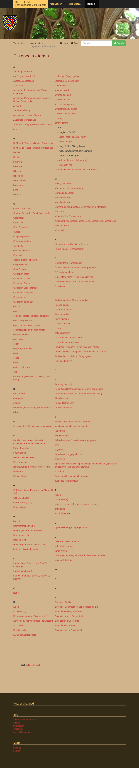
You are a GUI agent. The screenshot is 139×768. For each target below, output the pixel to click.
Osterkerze (60, 286)
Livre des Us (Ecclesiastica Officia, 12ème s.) (77, 169)
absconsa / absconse (23, 81)
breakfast (17, 194)
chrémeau (18, 246)
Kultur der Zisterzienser (24, 635)
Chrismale (18, 255)
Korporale (18, 625)
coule (16, 353)
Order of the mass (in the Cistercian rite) (74, 277)
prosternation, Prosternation (68, 337)
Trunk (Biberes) (62, 513)
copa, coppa (19, 339)
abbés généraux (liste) (24, 76)
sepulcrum (60, 459)
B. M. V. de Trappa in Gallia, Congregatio (33, 148)
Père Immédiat (62, 314)
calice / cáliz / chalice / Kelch (72, 137)
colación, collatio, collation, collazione (31, 316)
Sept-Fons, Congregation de (68, 454)
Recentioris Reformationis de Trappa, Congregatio (79, 389)
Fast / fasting (19, 453)
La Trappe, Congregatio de (68, 76)
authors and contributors (25, 719)
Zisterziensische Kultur (66, 625)
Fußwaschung (20, 476)
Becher (16, 157)
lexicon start (34, 665)
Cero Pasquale (20, 227)
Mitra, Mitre (60, 230)
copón (16, 344)
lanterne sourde (62, 90)
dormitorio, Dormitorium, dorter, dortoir (31, 407)
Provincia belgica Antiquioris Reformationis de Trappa (81, 351)
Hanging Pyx (19, 540)
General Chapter (21, 498)
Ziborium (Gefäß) (63, 602)
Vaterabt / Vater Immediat (67, 541)
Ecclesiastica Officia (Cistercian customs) (33, 426)
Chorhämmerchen (22, 241)
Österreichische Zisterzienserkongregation (75, 267)
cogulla (16, 311)
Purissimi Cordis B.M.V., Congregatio (73, 356)
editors (16, 722)
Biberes (17, 171)
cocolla (16, 306)
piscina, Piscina (62, 323)
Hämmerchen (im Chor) (24, 526)
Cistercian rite (20, 297)
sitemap (17, 748)
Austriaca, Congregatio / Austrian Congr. (32, 124)
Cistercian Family (21, 283)
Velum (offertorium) (64, 546)
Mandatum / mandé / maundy (69, 188)
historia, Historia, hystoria (25, 549)
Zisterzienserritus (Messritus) (69, 616)
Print (74, 43)
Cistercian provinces (23, 292)
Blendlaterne (19, 180)
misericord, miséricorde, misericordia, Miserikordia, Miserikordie (85, 221)
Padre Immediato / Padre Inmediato (72, 300)
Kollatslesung (19, 611)
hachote (17, 521)
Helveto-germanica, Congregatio (29, 544)
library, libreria (61, 123)
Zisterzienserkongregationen (68, 611)
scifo (57, 445)
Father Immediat (21, 448)
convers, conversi (21, 334)
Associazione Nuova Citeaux (27, 115)
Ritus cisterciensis (63, 407)
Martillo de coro (62, 197)
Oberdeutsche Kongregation (68, 263)
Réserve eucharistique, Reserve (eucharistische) (78, 393)
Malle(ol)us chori (63, 183)
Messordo (59, 211)
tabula (58, 495)
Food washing (20, 462)
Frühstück (18, 471)
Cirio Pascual (19, 269)
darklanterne (19, 393)
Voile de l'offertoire (64, 560)
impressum (18, 726)
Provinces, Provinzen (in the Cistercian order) (77, 347)
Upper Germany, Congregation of (71, 527)
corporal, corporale (22, 348)
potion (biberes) (62, 333)
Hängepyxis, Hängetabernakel (28, 530)
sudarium (59, 471)
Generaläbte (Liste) (22, 502)
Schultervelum (62, 435)
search (16, 751)
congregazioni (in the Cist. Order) (29, 330)
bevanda (17, 162)
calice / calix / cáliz (22, 208)
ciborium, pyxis (66, 141)
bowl (15, 190)
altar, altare (18, 85)
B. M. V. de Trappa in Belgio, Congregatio (33, 143)
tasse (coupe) (61, 499)
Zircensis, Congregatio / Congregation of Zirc (76, 607)
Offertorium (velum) (64, 272)
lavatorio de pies (63, 99)
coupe (16, 358)
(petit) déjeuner (62, 319)
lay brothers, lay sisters (66, 109)
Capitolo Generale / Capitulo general (31, 213)
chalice (16, 232)
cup (15, 372)
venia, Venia (61, 551)
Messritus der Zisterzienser (68, 216)
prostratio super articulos (67, 342)
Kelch (16, 607)
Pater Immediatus (63, 309)
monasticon (57, 4)
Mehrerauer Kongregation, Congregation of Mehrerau (80, 207)
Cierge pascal (20, 264)
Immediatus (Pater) (22, 571)
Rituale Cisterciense (64, 403)
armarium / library (21, 110)
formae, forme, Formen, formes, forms (31, 467)
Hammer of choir (21, 535)
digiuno (16, 403)
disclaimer (18, 729)
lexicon (92, 4)
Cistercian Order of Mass (25, 288)
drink (15, 412)
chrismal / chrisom (22, 250)
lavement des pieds (64, 104)
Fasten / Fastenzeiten (23, 457)
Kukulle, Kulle (20, 630)
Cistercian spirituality (23, 302)
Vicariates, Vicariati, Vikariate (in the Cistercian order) (80, 555)
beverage (17, 166)
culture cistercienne (22, 367)
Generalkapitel (20, 507)
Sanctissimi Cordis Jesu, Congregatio (73, 421)
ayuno (16, 129)
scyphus (59, 449)
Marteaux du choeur (64, 193)
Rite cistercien (61, 398)
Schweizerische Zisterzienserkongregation (75, 440)
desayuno (18, 398)
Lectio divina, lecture (65, 113)
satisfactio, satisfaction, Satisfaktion (72, 426)
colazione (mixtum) (22, 320)
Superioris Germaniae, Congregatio (72, 476)
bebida (16, 152)
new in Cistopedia (22, 732)
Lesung (58, 118)
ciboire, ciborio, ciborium (25, 260)
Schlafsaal (60, 431)
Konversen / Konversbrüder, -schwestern (33, 621)
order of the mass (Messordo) (73, 160)
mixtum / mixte (62, 225)
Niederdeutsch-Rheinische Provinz (71, 244)
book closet (18, 185)
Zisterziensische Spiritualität (68, 630)
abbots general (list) (23, 71)
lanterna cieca (61, 85)
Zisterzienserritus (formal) (67, 621)
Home (64, 43)
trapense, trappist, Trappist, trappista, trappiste (77, 504)
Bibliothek (18, 176)
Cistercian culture (21, 278)
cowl (15, 362)
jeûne (16, 593)
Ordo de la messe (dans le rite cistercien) (75, 281)
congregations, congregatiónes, (28, 325)
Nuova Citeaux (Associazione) (69, 249)
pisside (58, 328)
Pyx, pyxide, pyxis (63, 361)
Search (119, 43)
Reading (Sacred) (63, 384)
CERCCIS (18, 222)
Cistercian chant (21, 274)
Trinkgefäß (60, 509)
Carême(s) (18, 218)
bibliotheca (76, 4)
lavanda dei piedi (63, 95)
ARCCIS (17, 106)
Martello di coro (62, 202)
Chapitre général (21, 236)
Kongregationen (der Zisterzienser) (30, 616)
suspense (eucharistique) (67, 481)
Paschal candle (62, 305)
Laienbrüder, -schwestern (67, 81)
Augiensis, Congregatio (24, 120)
